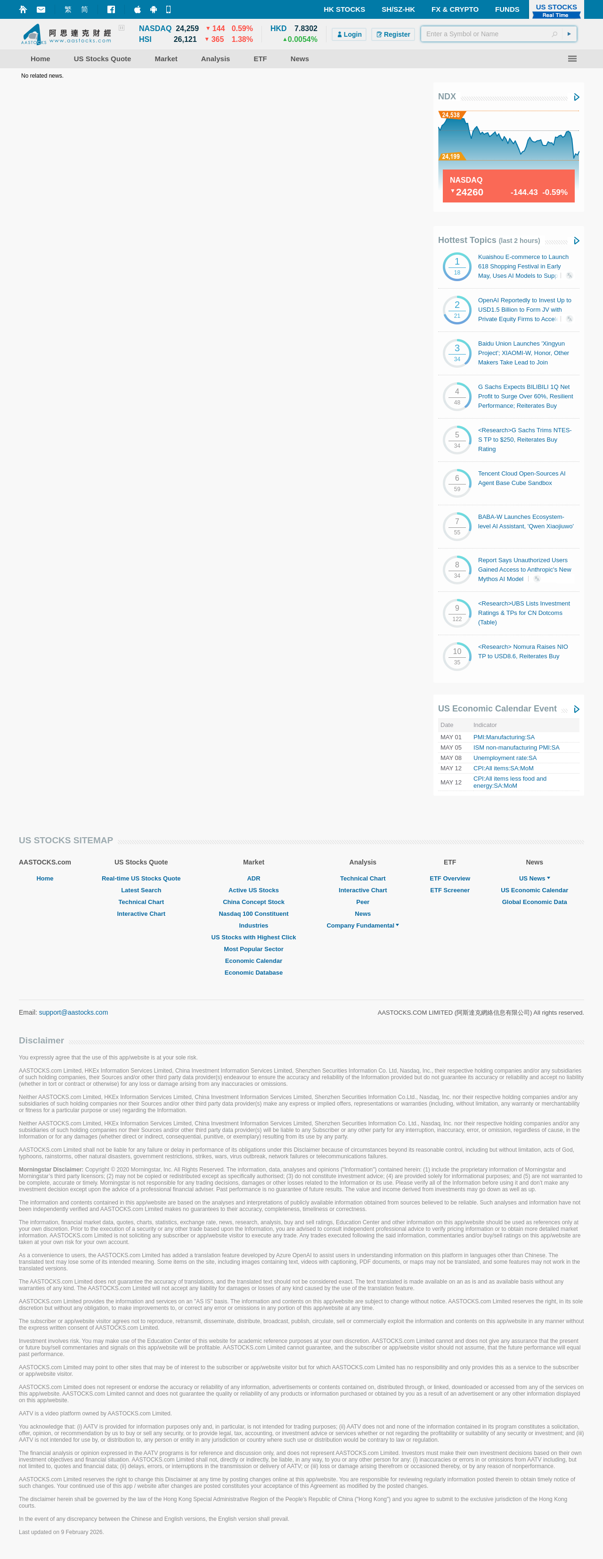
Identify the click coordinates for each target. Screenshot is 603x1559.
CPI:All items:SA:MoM (503, 768)
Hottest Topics (489, 240)
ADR (253, 878)
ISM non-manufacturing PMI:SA (516, 747)
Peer (362, 901)
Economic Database (254, 972)
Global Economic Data (534, 901)
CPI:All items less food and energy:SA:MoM (509, 782)
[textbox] (499, 33)
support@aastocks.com (73, 1012)
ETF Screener (450, 890)
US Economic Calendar (534, 890)
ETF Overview (450, 878)
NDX (447, 96)
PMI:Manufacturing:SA (504, 737)
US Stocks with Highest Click (254, 937)
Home (44, 878)
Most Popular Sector (253, 949)
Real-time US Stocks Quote (141, 878)
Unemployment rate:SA (505, 757)
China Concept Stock (254, 901)
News (363, 913)
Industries (253, 925)
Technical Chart (141, 901)
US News (534, 878)
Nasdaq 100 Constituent (253, 913)
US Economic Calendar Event (497, 708)
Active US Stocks (253, 890)
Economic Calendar (253, 960)
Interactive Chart (141, 913)
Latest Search (141, 890)
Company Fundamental (362, 925)
